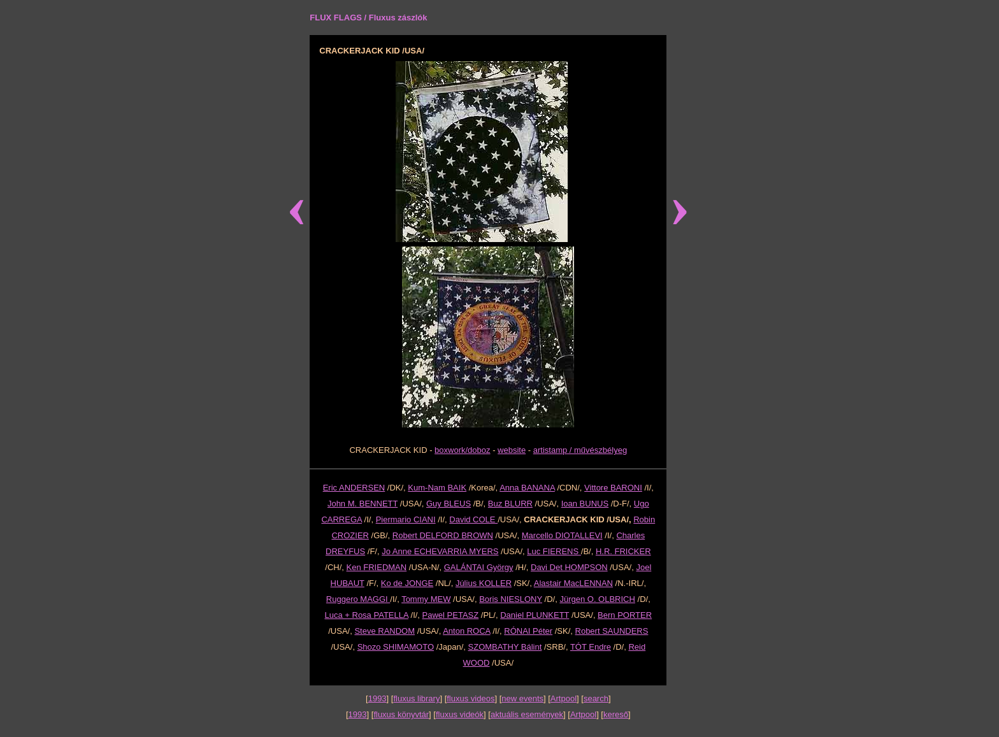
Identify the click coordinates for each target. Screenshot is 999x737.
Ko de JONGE (407, 583)
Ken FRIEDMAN (377, 567)
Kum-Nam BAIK (437, 487)
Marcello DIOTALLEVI (562, 535)
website (512, 450)
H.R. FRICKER (623, 551)
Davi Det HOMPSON (569, 567)
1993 (377, 698)
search (596, 698)
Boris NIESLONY (510, 599)
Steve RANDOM (384, 631)
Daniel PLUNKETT (534, 615)
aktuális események (527, 714)
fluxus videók (460, 714)
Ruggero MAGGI (358, 599)
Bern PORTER (625, 615)
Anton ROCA (466, 631)
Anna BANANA (527, 487)
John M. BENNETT (362, 503)
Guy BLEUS (448, 503)
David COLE (473, 519)
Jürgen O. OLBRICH (597, 599)
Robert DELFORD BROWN (442, 535)
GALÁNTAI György (479, 567)
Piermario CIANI (406, 519)
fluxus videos (470, 698)
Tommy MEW (425, 599)
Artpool (563, 698)
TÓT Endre (590, 647)
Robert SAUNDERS (612, 631)
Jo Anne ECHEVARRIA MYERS (440, 551)
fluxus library (416, 698)
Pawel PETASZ (450, 615)
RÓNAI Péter (528, 631)
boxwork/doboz (462, 450)
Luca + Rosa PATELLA (366, 615)
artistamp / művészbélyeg (580, 450)
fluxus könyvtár (401, 714)
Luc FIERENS (554, 551)
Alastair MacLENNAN (573, 583)
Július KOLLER (484, 583)
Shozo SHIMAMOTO (395, 647)
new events (522, 698)
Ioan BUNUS (584, 503)
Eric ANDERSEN (354, 487)
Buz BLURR (510, 503)
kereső (615, 714)
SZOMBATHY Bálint (505, 647)
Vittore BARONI (613, 487)
